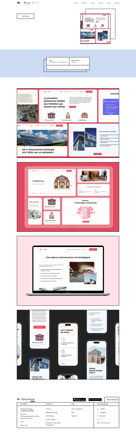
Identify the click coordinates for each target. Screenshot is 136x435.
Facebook (102, 416)
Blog (72, 412)
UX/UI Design (50, 416)
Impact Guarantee (76, 409)
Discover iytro (106, 423)
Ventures (74, 416)
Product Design (50, 419)
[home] (18, 3)
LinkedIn (102, 409)
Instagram (103, 412)
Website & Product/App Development (53, 424)
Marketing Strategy (51, 412)
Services (48, 409)
